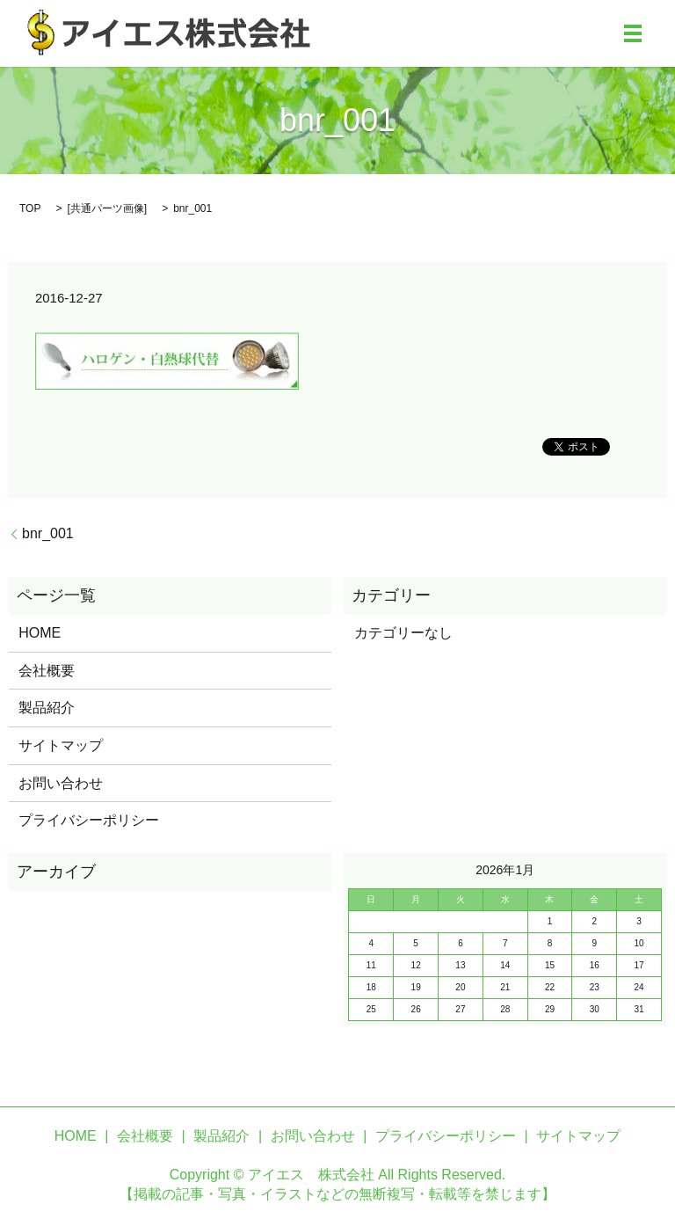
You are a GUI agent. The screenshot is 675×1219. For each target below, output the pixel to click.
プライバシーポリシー (88, 820)
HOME (39, 632)
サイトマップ (60, 745)
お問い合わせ (60, 783)
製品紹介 (46, 707)
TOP (29, 208)
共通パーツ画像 (107, 208)
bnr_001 (48, 533)
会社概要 (46, 670)
